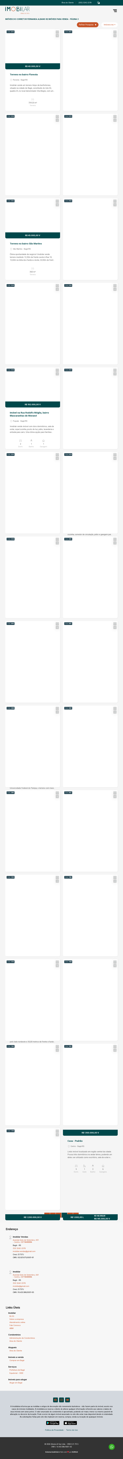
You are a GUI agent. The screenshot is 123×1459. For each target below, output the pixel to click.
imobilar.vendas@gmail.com (24, 1251)
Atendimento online (17, 1322)
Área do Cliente (68, 3)
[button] (98, 2)
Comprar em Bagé (16, 1360)
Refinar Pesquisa (87, 25)
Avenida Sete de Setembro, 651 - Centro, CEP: (26, 1241)
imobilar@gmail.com (21, 1286)
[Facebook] (55, 1400)
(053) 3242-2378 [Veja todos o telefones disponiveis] (85, 3)
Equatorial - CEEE (16, 1373)
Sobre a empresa (16, 1319)
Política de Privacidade (54, 1430)
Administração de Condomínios (22, 1338)
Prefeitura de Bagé (17, 1370)
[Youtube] (67, 1400)
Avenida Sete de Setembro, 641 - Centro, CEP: (26, 1276)
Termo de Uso (72, 1430)
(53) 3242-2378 (19, 1248)
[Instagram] (61, 1400)
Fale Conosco (15, 1325)
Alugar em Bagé (15, 1383)
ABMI (11, 1328)
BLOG (11, 1316)
